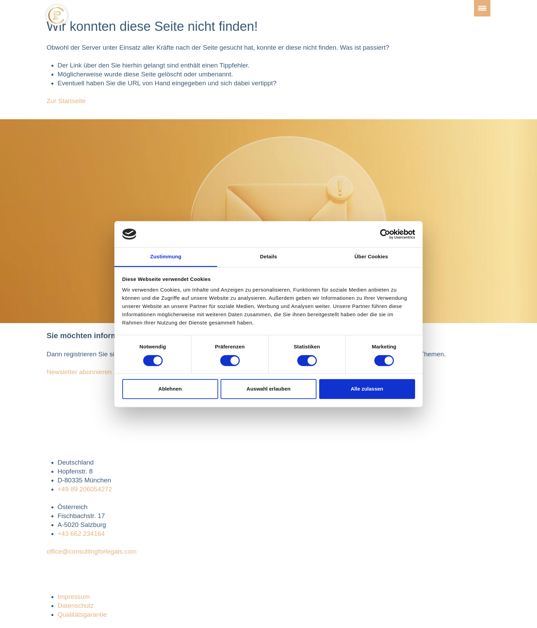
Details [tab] (268, 257)
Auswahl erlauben (268, 389)
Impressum (74, 596)
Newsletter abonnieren (79, 371)
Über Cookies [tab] (371, 257)
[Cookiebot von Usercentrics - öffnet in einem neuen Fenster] (385, 234)
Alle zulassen (367, 389)
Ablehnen (170, 389)
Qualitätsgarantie (82, 614)
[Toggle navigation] (482, 8)
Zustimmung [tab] (166, 257)
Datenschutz (76, 605)
